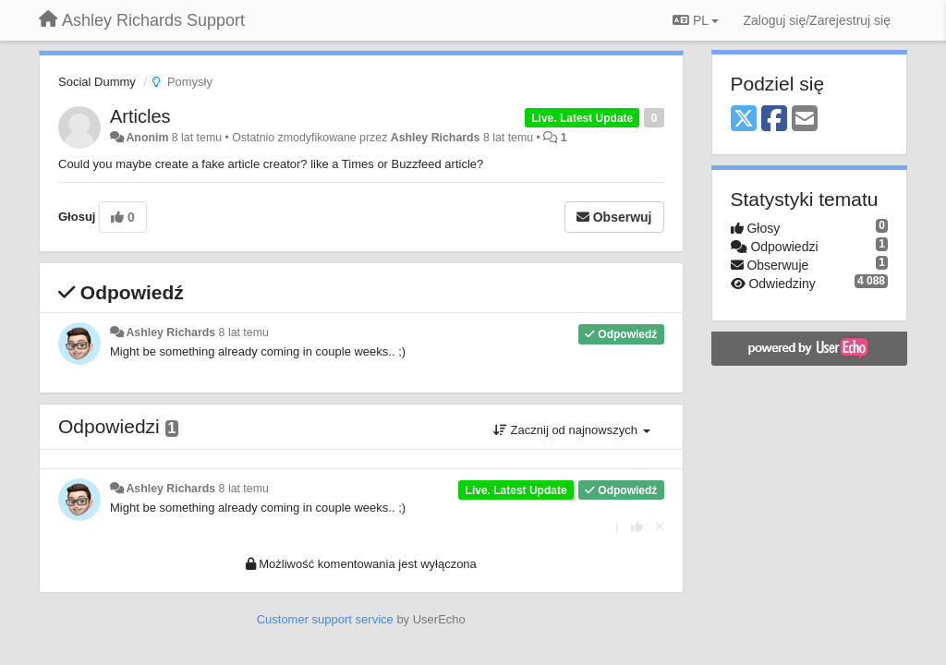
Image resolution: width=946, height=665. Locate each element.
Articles (140, 116)
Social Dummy (97, 82)
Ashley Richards (435, 137)
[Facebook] (774, 119)
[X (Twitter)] (744, 119)
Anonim (147, 137)
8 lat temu (244, 332)
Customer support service (325, 619)
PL (696, 20)
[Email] (805, 119)
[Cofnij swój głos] (659, 527)
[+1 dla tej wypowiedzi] (637, 527)
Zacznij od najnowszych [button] (571, 430)
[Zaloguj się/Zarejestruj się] (816, 20)
